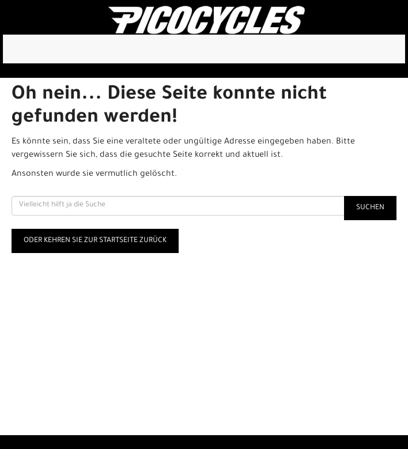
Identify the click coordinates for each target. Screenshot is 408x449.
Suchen (370, 208)
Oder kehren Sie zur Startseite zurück (95, 241)
